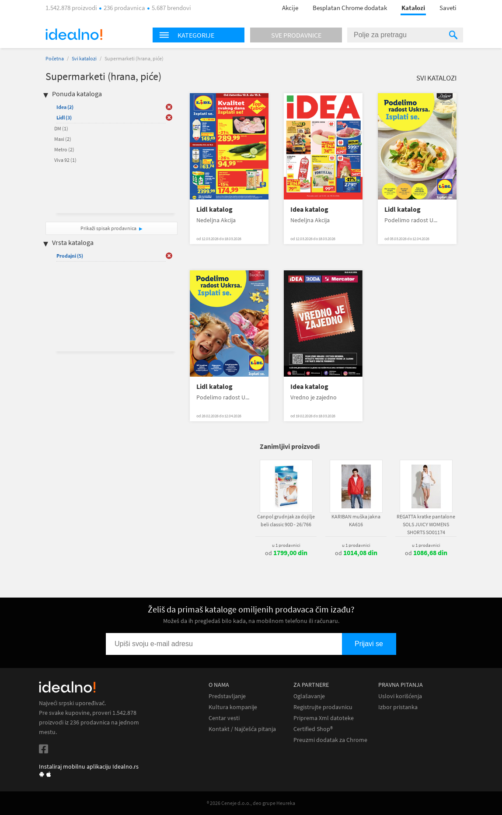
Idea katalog (309, 209)
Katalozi (413, 7)
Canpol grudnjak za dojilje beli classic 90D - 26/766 (286, 520)
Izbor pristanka (398, 707)
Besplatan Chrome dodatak (350, 7)
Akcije (290, 7)
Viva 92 (65, 160)
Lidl (64, 117)
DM (61, 128)
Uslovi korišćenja (400, 696)
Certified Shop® (313, 729)
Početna (54, 58)
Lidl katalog (214, 209)
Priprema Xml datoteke (323, 718)
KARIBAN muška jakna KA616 (355, 520)
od (286, 553)
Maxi (62, 139)
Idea (64, 107)
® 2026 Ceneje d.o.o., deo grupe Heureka (251, 803)
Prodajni (69, 255)
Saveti (448, 7)
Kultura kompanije (233, 707)
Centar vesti (224, 718)
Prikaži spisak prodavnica (108, 228)
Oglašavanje (309, 696)
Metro (64, 149)
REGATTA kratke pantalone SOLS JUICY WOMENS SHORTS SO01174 (426, 524)
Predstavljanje (227, 696)
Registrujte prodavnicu (322, 707)
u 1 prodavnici (286, 545)
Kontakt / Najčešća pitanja (242, 729)
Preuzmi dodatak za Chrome (330, 740)
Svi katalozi (84, 58)
